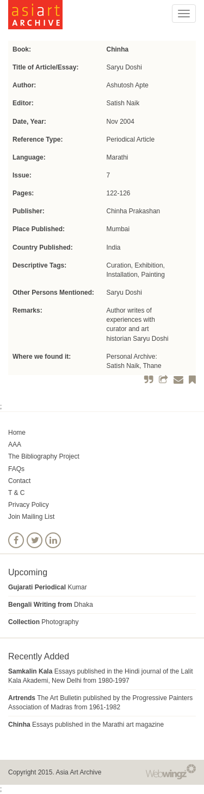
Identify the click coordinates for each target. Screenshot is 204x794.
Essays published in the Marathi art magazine (86, 724)
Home (17, 432)
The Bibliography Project (43, 456)
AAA (14, 444)
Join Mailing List (31, 516)
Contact (19, 481)
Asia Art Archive (78, 772)
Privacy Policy (28, 505)
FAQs (16, 469)
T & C (16, 493)
